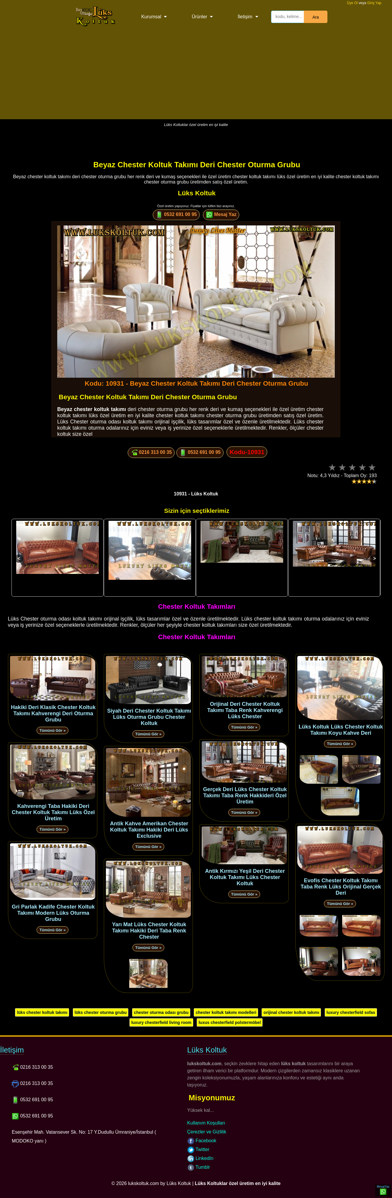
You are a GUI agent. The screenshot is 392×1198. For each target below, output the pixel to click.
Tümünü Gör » (53, 730)
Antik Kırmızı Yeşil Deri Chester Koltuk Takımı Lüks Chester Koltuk (245, 877)
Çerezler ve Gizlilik (206, 1131)
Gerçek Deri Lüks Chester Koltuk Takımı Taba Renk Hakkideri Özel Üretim (245, 795)
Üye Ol (352, 3)
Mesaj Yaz (221, 214)
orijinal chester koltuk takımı (291, 1012)
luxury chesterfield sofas (351, 1012)
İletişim (245, 16)
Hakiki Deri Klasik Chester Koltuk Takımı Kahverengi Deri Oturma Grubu (53, 713)
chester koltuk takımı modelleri (226, 1012)
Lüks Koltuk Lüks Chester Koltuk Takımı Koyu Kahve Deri (340, 730)
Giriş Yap (374, 3)
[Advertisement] (196, 78)
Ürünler (199, 16)
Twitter (198, 1149)
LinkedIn (200, 1158)
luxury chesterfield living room (161, 1022)
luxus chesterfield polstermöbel (230, 1022)
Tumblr (198, 1167)
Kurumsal (151, 16)
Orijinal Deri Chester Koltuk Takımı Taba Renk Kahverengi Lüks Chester (245, 710)
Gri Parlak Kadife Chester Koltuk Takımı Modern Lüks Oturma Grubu (53, 913)
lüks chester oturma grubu (101, 1012)
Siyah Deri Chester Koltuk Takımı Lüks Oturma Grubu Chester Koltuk (149, 717)
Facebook (201, 1140)
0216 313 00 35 (151, 452)
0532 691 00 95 (176, 214)
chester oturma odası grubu (161, 1012)
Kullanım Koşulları (206, 1122)
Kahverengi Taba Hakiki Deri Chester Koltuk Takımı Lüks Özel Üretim (53, 812)
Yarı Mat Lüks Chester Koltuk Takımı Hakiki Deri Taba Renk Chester (149, 931)
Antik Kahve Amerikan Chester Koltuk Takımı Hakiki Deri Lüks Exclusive (149, 830)
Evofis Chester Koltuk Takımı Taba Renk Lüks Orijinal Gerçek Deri (341, 887)
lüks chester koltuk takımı (42, 1012)
